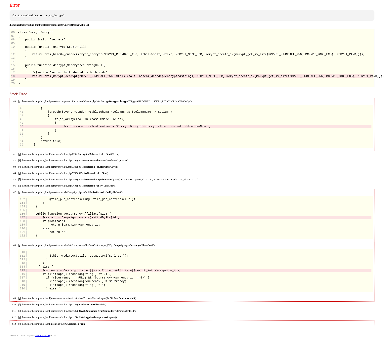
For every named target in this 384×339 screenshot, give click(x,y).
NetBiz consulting (42, 335)
